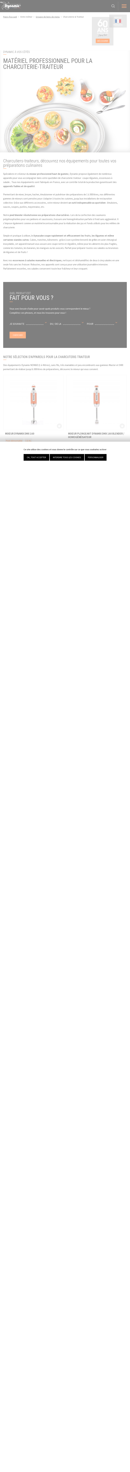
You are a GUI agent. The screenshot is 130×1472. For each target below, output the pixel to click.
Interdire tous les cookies (67, 457)
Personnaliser (95, 457)
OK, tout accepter (36, 457)
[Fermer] (1, 2)
